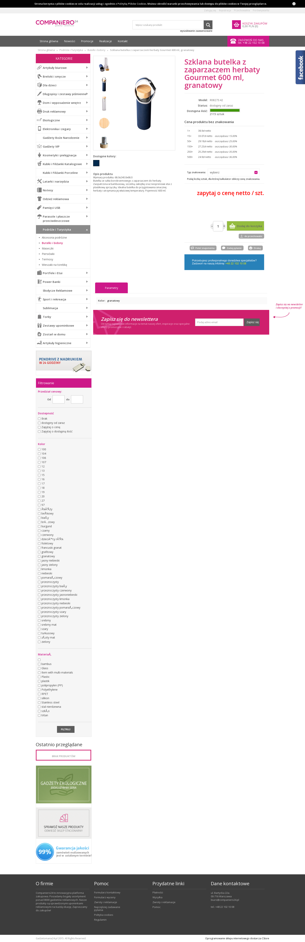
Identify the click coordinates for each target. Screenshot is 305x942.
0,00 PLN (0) (250, 26)
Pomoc (156, 907)
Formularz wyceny (105, 897)
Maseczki (47, 248)
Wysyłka (157, 897)
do (67, 399)
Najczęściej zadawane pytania (107, 908)
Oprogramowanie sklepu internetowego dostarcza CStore (237, 938)
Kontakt (123, 41)
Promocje (87, 41)
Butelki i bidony (96, 50)
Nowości (69, 41)
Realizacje (105, 41)
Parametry (111, 288)
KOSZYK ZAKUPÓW (254, 23)
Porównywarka (261, 10)
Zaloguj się (210, 10)
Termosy (47, 259)
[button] (234, 172)
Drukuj (257, 248)
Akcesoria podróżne (54, 237)
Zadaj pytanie (234, 248)
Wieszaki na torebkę (54, 265)
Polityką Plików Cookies (131, 3)
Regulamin (100, 919)
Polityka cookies (103, 914)
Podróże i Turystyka (71, 50)
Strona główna (49, 41)
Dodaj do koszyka (249, 226)
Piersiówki (48, 254)
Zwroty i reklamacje (105, 902)
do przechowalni (253, 236)
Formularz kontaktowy (107, 892)
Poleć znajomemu (205, 248)
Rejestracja (225, 10)
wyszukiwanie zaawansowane (196, 30)
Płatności (157, 892)
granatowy (113, 300)
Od (49, 399)
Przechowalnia (242, 10)
